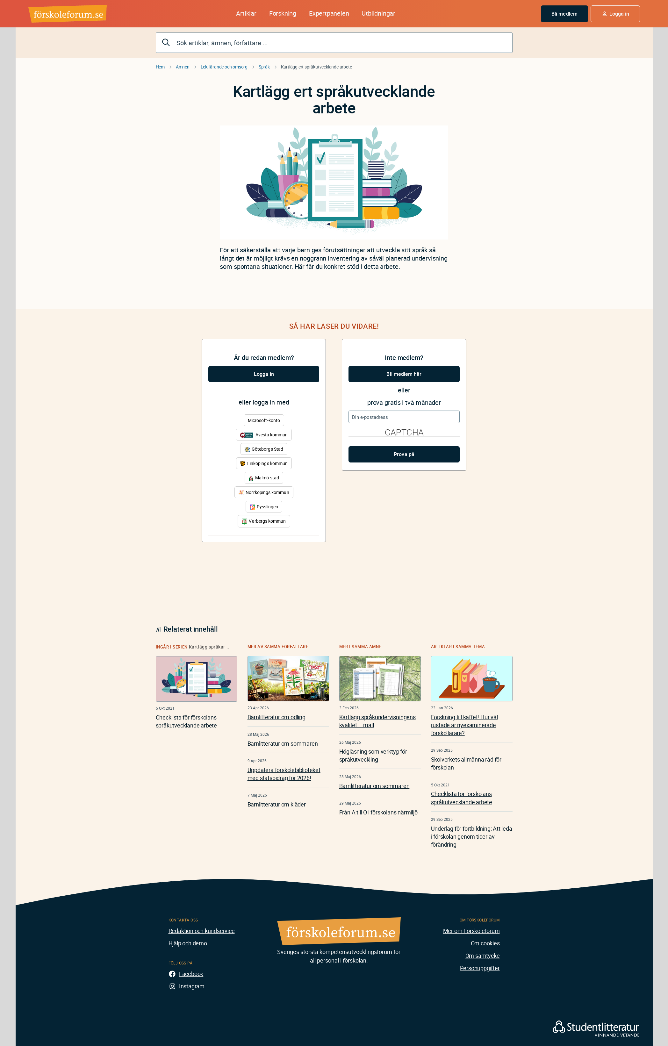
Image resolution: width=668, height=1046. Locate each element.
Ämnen (183, 67)
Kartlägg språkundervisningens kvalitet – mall (377, 721)
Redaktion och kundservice (202, 931)
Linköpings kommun (264, 463)
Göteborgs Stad (264, 449)
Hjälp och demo (188, 943)
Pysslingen (264, 507)
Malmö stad (264, 478)
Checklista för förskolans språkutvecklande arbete (186, 721)
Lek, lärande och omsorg (224, 67)
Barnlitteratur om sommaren (283, 743)
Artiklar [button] (246, 13)
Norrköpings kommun (264, 492)
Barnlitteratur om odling (276, 717)
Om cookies (485, 943)
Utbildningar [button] (378, 13)
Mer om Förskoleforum (471, 931)
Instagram (192, 986)
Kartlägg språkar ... (210, 647)
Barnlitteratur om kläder (277, 804)
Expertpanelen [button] (329, 13)
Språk (264, 67)
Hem (160, 67)
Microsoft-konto (264, 420)
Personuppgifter (480, 968)
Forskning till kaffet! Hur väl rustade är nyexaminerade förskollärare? (464, 725)
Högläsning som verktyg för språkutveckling (373, 755)
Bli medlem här (403, 373)
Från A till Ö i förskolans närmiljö (378, 812)
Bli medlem (564, 13)
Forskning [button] (282, 13)
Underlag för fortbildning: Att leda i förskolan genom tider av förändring (471, 836)
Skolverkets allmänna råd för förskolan (466, 763)
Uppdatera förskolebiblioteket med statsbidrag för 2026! (284, 774)
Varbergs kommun (264, 521)
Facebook (191, 974)
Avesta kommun (264, 435)
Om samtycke (482, 955)
